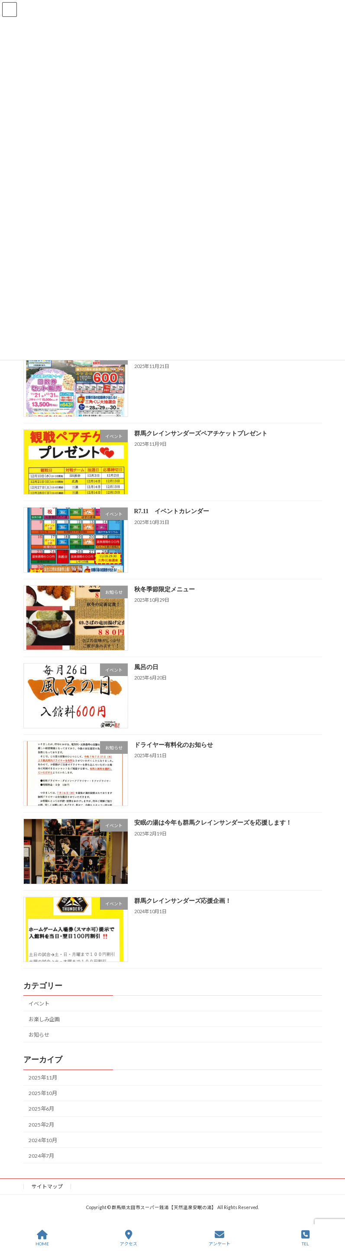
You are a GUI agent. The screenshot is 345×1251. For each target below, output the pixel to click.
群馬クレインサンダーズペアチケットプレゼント (200, 433)
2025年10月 (43, 1093)
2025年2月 (41, 1124)
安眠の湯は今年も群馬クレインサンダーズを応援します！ (212, 822)
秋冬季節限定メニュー (164, 589)
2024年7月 (41, 1156)
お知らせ (39, 1035)
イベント (39, 1003)
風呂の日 (146, 667)
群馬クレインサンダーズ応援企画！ (182, 900)
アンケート (219, 1238)
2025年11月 (43, 1077)
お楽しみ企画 (44, 1019)
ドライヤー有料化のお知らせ (173, 745)
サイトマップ (47, 1186)
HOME (42, 1238)
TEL (305, 1238)
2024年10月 (43, 1140)
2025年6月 (41, 1108)
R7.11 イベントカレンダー (171, 511)
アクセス (128, 1238)
